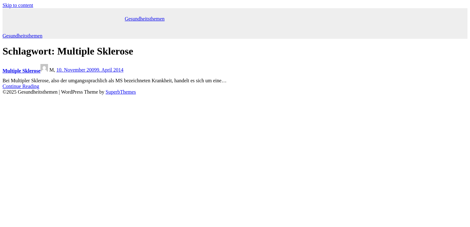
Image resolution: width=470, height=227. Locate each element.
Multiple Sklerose (21, 70)
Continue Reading (21, 86)
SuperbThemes (120, 92)
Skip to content (18, 5)
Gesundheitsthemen (145, 18)
